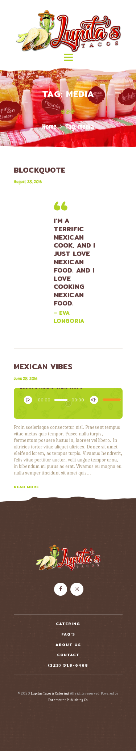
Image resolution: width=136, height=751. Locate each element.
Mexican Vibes (43, 366)
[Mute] (92, 398)
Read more (26, 487)
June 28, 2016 (25, 378)
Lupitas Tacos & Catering (50, 693)
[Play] (26, 398)
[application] (68, 401)
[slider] (60, 400)
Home (49, 126)
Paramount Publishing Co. (68, 700)
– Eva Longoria (69, 317)
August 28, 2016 (28, 182)
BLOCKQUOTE (40, 170)
